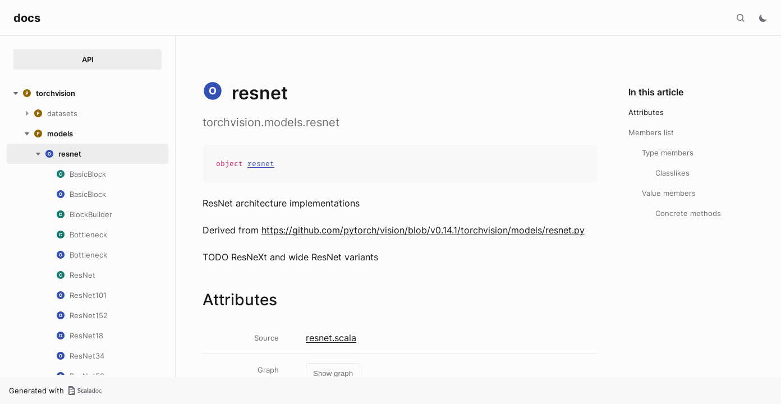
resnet (260, 163)
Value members (669, 193)
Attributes (646, 112)
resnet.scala (331, 337)
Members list (651, 132)
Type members (667, 152)
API (88, 59)
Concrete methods (688, 213)
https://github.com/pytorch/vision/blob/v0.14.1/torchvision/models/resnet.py (423, 230)
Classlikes (672, 172)
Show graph (333, 373)
